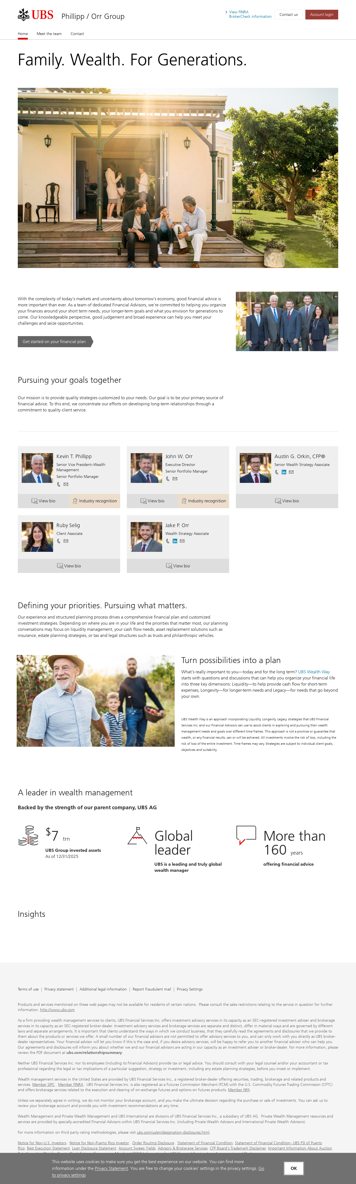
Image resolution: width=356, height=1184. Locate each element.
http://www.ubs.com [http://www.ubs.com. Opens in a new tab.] (57, 1009)
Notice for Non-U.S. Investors (42, 1143)
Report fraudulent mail (152, 989)
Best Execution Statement (48, 1148)
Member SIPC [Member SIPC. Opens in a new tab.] (43, 1084)
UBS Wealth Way (314, 671)
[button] (66, 484)
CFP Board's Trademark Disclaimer (238, 1148)
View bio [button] (50, 502)
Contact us (289, 14)
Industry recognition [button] (96, 502)
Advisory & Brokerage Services (182, 1148)
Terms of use (28, 989)
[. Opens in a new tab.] (35, 14)
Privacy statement (59, 989)
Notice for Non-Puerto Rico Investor (99, 1143)
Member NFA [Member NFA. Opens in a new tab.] (239, 1090)
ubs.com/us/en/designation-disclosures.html (173, 1132)
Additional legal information (103, 989)
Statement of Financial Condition (205, 1143)
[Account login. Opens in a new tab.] (321, 14)
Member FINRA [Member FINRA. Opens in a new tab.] (70, 1084)
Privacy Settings (189, 989)
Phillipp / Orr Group (93, 16)
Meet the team (49, 33)
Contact (77, 33)
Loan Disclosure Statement (94, 1148)
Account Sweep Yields (136, 1148)
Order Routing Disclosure (153, 1143)
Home (23, 33)
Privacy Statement (111, 1168)
